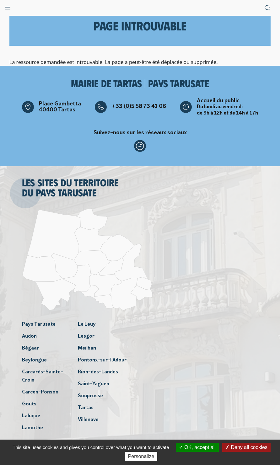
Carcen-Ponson (40, 392)
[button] (8, 6)
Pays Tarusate (39, 324)
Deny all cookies (246, 447)
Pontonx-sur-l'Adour (102, 360)
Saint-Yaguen (93, 384)
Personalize (141, 456)
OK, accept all (197, 447)
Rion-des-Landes (98, 372)
